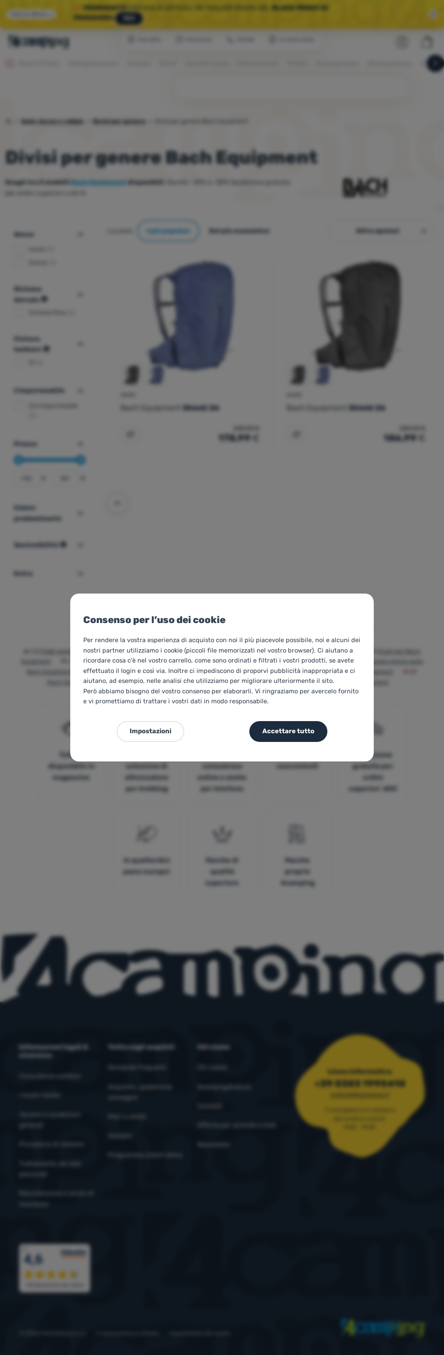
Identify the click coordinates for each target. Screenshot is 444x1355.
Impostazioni (150, 731)
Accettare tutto (288, 731)
